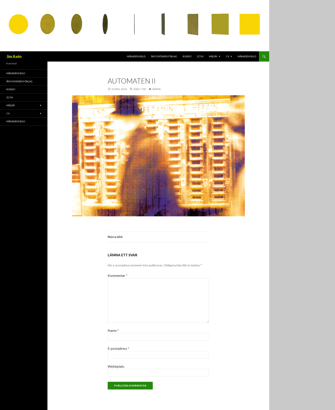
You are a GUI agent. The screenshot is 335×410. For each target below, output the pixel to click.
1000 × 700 (139, 89)
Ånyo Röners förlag (164, 56)
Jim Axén (14, 56)
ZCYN (200, 56)
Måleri (213, 56)
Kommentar (117, 275)
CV (227, 56)
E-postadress (118, 348)
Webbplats (116, 366)
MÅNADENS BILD (136, 56)
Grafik (156, 89)
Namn (113, 330)
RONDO (187, 56)
